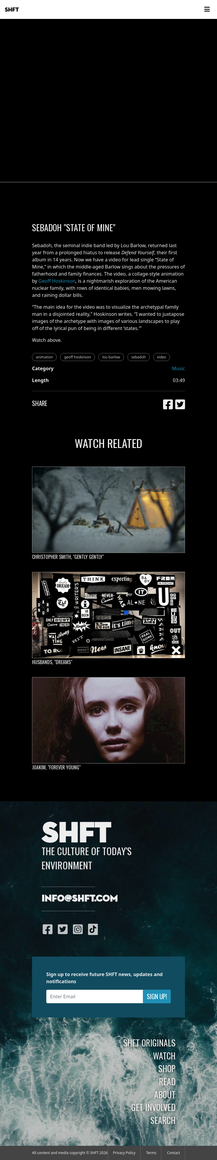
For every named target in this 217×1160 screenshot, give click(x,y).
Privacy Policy (124, 1152)
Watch (164, 1055)
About (164, 1094)
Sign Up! (157, 996)
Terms (151, 1152)
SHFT (12, 10)
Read (167, 1081)
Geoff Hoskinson (57, 281)
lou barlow (111, 357)
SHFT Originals (149, 1042)
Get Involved (153, 1107)
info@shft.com (80, 899)
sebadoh (138, 357)
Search (162, 1120)
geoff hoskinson (77, 357)
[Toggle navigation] (207, 9)
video (161, 357)
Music (178, 368)
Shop (166, 1068)
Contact (173, 1152)
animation (44, 357)
